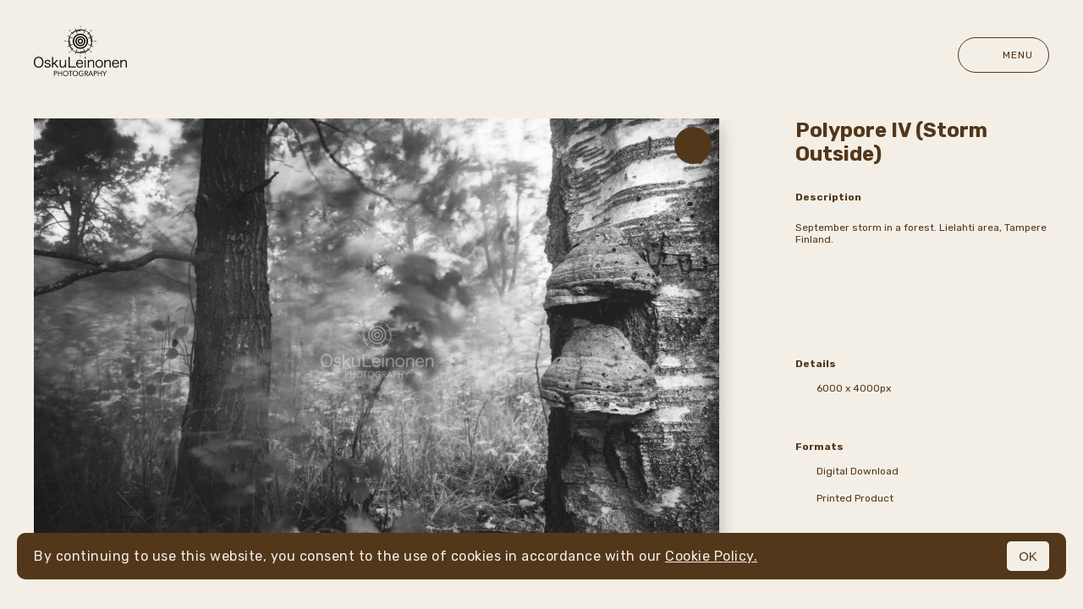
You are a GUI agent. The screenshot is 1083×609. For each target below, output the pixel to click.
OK (1028, 556)
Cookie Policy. (711, 556)
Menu (1003, 55)
